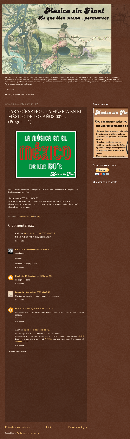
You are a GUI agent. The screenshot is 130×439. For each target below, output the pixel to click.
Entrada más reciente (17, 427)
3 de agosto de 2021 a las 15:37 (40, 308)
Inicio (49, 427)
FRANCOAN (20, 308)
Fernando (19, 292)
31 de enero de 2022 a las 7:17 (37, 330)
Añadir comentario (17, 351)
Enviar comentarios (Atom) (28, 433)
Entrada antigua (77, 427)
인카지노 (48, 339)
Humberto (19, 276)
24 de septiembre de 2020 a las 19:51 (40, 233)
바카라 (81, 336)
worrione (18, 341)
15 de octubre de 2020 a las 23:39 (39, 276)
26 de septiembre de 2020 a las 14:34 (36, 249)
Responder (19, 241)
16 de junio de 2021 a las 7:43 (37, 292)
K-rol (17, 249)
